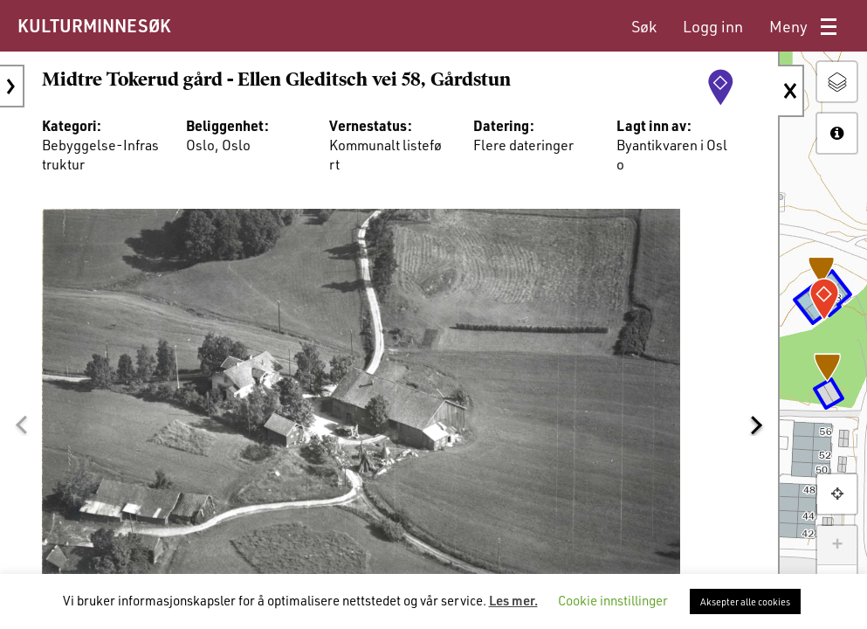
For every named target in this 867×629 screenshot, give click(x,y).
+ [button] (837, 545)
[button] (21, 425)
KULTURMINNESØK (93, 25)
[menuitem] (644, 26)
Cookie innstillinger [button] (613, 600)
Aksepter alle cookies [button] (745, 601)
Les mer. (513, 600)
